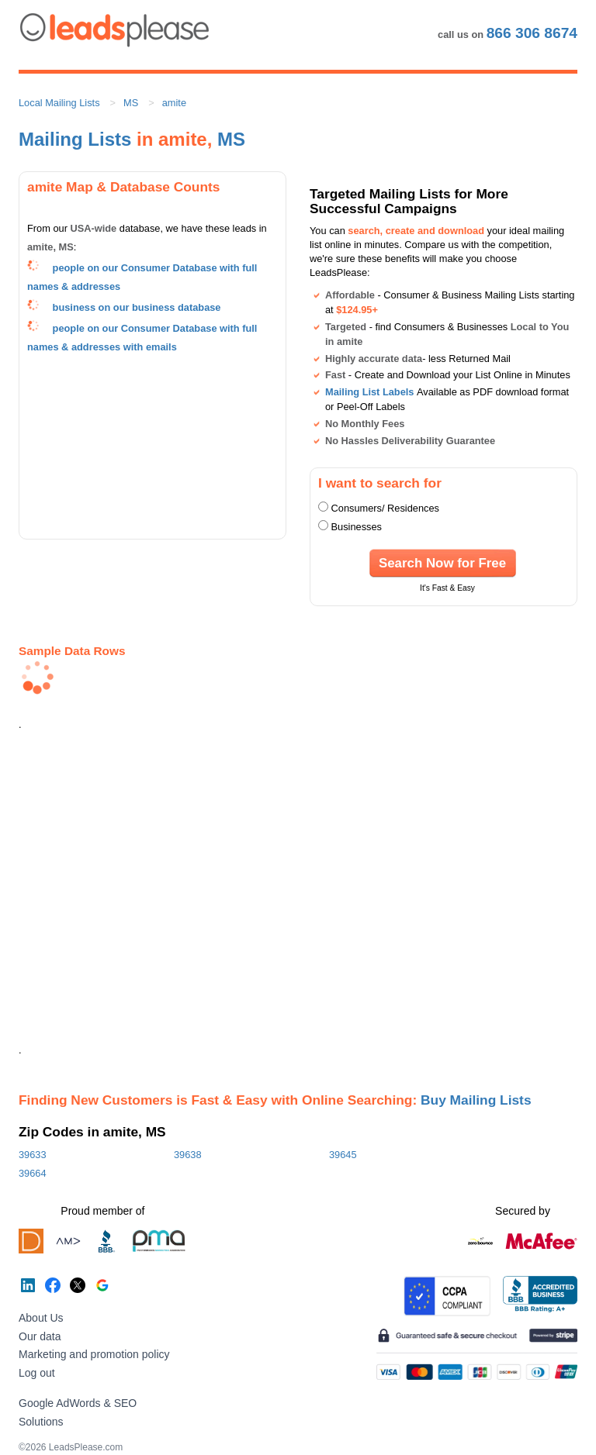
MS (130, 103)
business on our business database (137, 307)
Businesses (356, 527)
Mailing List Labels (369, 392)
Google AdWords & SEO (78, 1403)
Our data (40, 1336)
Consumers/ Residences (385, 508)
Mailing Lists (75, 139)
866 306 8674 (532, 33)
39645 (343, 1154)
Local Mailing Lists (59, 103)
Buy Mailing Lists (476, 1100)
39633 (33, 1154)
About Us (41, 1318)
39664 (33, 1173)
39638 (188, 1154)
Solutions (41, 1421)
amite (174, 103)
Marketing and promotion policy (94, 1354)
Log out (37, 1373)
